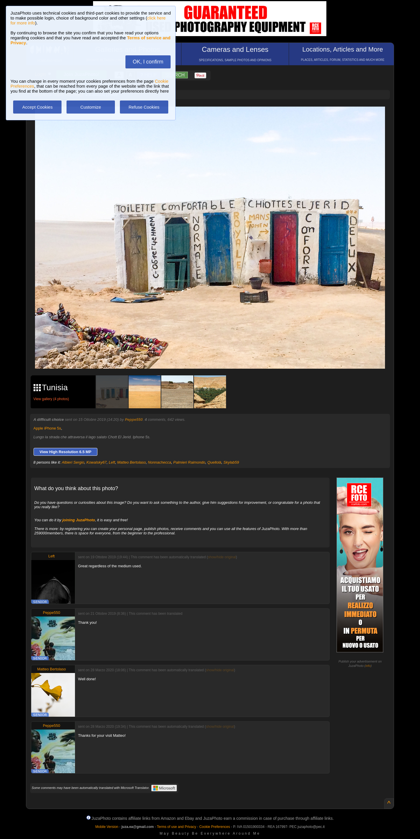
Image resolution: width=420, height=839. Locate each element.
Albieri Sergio (73, 462)
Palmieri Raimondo (189, 462)
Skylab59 (231, 462)
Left (112, 462)
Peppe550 (134, 419)
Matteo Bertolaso (131, 462)
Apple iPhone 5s (47, 428)
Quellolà (214, 462)
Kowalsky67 (96, 462)
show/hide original (222, 557)
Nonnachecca (159, 462)
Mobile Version (106, 827)
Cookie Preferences (214, 827)
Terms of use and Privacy (176, 827)
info (368, 665)
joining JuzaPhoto (78, 520)
